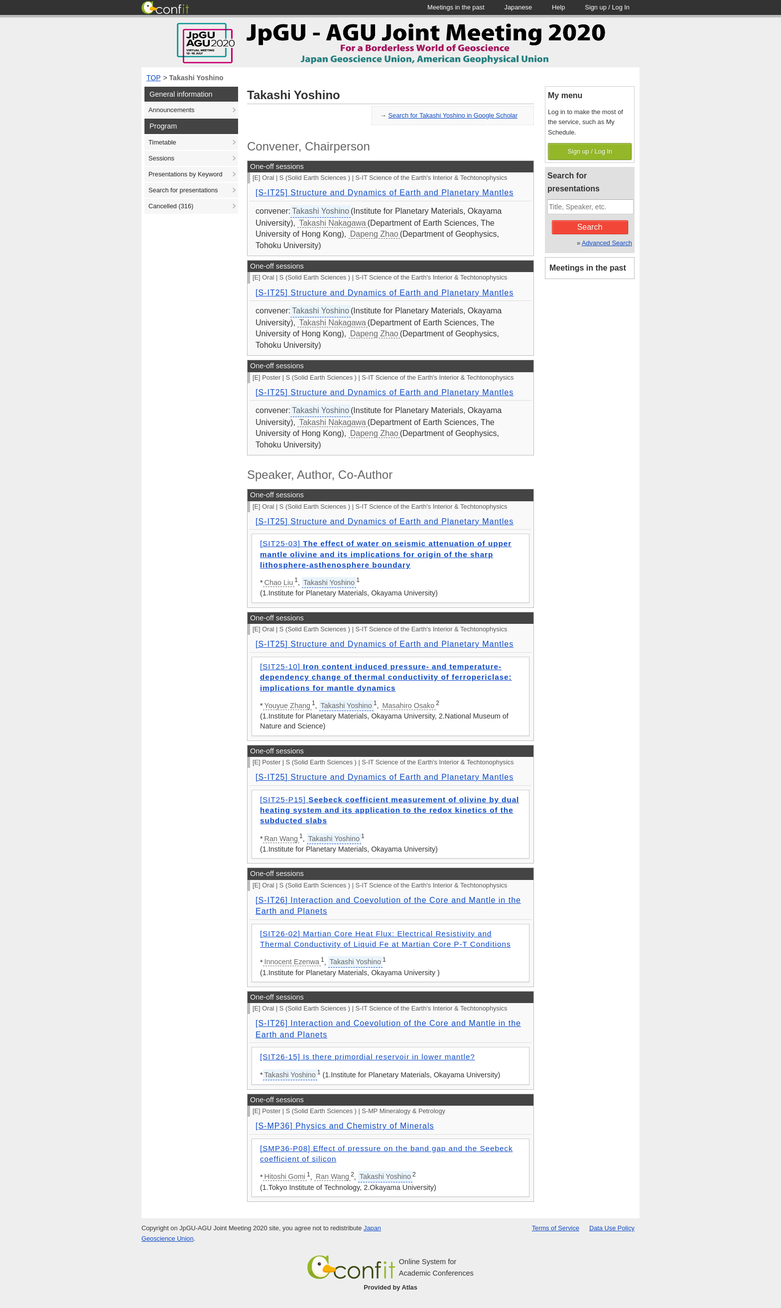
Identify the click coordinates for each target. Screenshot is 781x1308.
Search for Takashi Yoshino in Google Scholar (453, 115)
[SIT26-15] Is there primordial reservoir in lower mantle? (367, 1056)
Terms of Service (555, 1228)
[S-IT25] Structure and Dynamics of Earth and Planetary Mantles (385, 192)
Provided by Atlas (390, 1287)
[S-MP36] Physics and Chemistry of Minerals (345, 1126)
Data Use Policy (612, 1228)
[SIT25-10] (386, 677)
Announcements (171, 110)
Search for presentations (183, 190)
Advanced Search (607, 243)
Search (590, 227)
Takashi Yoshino (196, 78)
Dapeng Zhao (374, 234)
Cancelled (170, 206)
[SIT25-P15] (389, 810)
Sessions (161, 158)
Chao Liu (278, 582)
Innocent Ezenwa (291, 962)
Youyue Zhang (287, 706)
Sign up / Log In (589, 151)
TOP (153, 78)
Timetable (162, 142)
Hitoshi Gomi (284, 1176)
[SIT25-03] (386, 554)
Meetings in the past (587, 268)
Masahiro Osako (409, 706)
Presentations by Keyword (185, 174)
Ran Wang (281, 839)
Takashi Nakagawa (332, 223)
